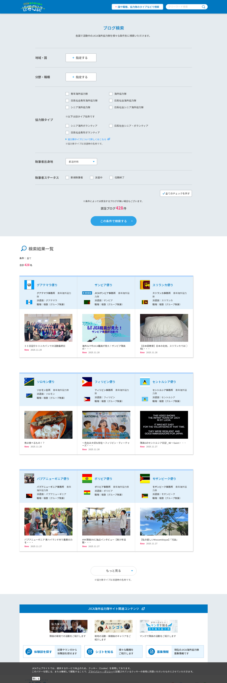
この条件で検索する (113, 221)
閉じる (36, 678)
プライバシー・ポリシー (100, 671)
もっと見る (113, 547)
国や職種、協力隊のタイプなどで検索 (138, 7)
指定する (80, 57)
